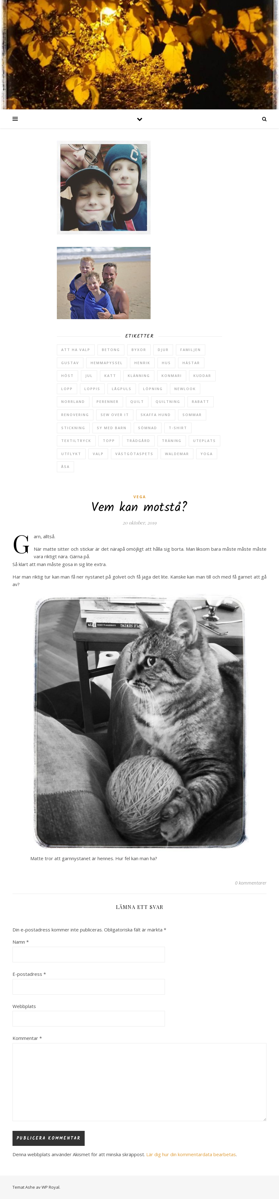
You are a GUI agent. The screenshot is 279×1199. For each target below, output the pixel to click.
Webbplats (24, 1006)
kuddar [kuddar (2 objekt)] (202, 375)
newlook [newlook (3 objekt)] (185, 388)
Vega (139, 496)
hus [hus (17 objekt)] (166, 362)
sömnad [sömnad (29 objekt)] (147, 427)
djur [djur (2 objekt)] (163, 349)
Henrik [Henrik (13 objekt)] (142, 362)
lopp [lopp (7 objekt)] (67, 388)
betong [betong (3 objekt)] (111, 349)
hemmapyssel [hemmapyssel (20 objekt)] (107, 362)
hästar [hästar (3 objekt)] (191, 362)
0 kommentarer (251, 883)
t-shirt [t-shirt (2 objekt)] (178, 427)
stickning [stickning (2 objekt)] (73, 427)
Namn (20, 942)
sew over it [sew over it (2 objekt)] (115, 414)
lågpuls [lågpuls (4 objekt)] (122, 388)
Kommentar (27, 1038)
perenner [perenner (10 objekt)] (108, 401)
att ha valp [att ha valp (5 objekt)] (75, 349)
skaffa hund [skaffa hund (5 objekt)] (156, 414)
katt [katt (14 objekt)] (110, 375)
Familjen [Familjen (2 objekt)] (190, 349)
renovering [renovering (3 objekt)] (75, 414)
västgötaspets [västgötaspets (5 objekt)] (134, 453)
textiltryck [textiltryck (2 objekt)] (76, 440)
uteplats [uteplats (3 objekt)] (204, 440)
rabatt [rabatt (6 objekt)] (200, 401)
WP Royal (50, 1187)
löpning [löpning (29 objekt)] (153, 388)
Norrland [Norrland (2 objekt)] (73, 401)
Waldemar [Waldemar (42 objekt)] (177, 453)
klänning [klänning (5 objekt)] (139, 375)
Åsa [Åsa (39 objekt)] (65, 466)
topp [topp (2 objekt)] (109, 440)
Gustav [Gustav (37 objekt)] (70, 362)
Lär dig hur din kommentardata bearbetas (191, 1154)
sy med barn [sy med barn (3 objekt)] (112, 427)
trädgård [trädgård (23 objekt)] (138, 440)
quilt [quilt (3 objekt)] (137, 401)
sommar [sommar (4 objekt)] (192, 414)
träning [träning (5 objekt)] (172, 440)
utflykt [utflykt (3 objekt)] (71, 453)
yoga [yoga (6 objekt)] (207, 453)
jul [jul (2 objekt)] (89, 375)
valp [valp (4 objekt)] (98, 453)
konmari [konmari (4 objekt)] (172, 375)
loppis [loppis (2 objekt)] (92, 388)
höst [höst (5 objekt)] (67, 375)
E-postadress (29, 974)
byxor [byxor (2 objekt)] (139, 349)
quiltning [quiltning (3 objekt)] (168, 401)
